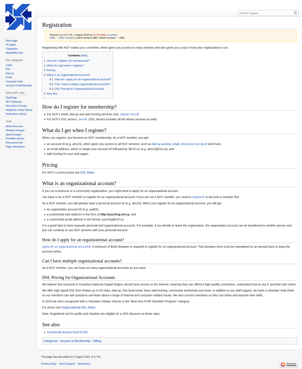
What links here (14, 126)
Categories (50, 341)
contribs (112, 34)
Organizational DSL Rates (78, 307)
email (175, 144)
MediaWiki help (14, 52)
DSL (8, 69)
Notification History (16, 114)
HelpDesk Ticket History (19, 110)
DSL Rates (87, 172)
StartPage (11, 97)
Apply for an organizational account (65, 246)
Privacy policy (48, 363)
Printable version (15, 138)
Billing (97, 341)
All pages (11, 44)
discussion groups (192, 144)
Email (9, 77)
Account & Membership (75, 341)
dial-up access (161, 144)
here (81, 119)
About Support (67, 363)
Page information (15, 146)
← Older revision (64, 37)
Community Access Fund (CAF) (67, 332)
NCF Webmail (13, 101)
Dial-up (10, 73)
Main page (11, 40)
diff (52, 37)
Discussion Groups (16, 105)
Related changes (15, 130)
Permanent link (14, 142)
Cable (9, 65)
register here (128, 114)
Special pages (13, 134)
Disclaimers (84, 363)
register (197, 197)
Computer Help (14, 81)
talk (103, 34)
